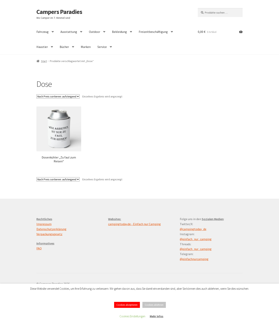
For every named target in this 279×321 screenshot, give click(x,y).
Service (102, 47)
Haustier (42, 47)
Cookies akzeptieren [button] (127, 305)
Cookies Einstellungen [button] (132, 316)
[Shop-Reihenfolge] (58, 96)
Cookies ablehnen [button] (154, 305)
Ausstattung (68, 32)
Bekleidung (119, 32)
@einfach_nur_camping (196, 239)
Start (44, 61)
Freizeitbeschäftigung (153, 32)
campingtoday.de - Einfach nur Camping (134, 224)
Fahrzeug (42, 32)
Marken (86, 47)
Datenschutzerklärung (51, 229)
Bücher (64, 47)
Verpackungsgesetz (49, 234)
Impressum (44, 224)
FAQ (39, 248)
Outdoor (94, 32)
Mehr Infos (156, 316)
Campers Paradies (59, 12)
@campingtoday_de (193, 229)
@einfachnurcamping (194, 259)
